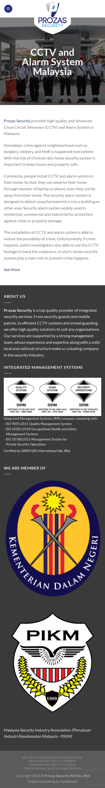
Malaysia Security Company (52, 761)
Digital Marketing (41, 781)
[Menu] (8, 9)
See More (12, 269)
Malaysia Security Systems (52, 764)
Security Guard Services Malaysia (52, 757)
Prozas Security (17, 120)
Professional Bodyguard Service (53, 768)
